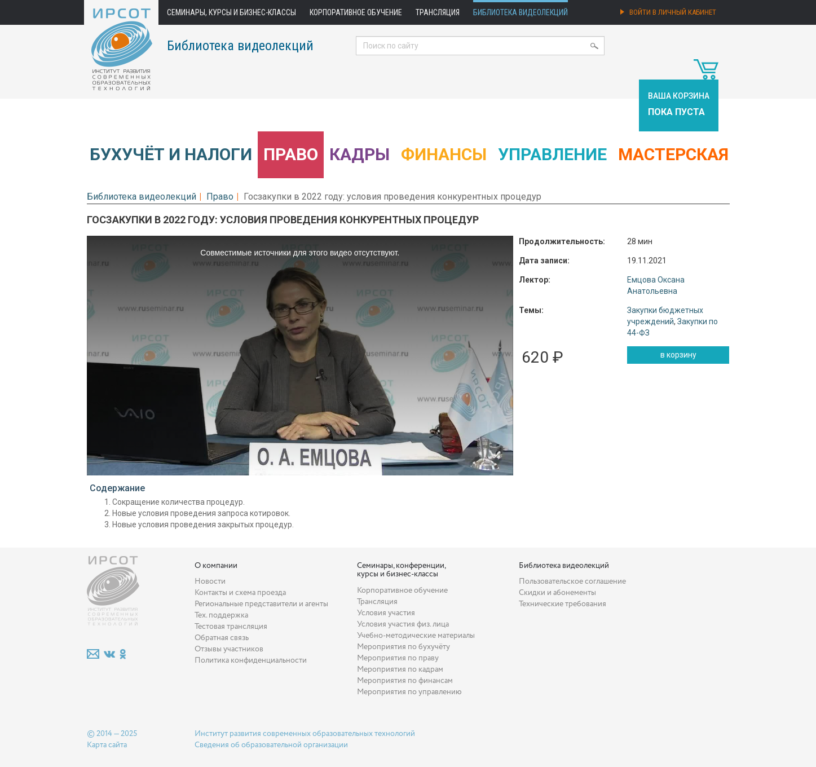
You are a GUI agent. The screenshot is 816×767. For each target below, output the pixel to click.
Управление (552, 154)
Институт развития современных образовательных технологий (305, 733)
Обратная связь (222, 637)
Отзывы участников (229, 649)
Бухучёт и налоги (171, 154)
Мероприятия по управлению (409, 692)
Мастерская (673, 154)
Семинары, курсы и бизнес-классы (231, 12)
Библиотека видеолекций (520, 12)
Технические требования (562, 604)
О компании (216, 565)
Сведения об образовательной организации (271, 745)
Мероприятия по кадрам (400, 669)
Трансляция (438, 12)
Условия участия (386, 613)
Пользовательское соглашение (572, 581)
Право (290, 154)
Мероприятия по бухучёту (403, 647)
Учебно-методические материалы (416, 635)
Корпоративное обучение (356, 12)
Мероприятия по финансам (405, 680)
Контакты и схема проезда (240, 592)
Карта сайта (107, 745)
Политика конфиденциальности (251, 660)
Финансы (444, 154)
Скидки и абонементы (557, 592)
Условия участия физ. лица (403, 624)
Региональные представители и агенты (261, 604)
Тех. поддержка (221, 615)
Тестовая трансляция (231, 626)
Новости (210, 581)
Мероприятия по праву (398, 658)
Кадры (359, 154)
